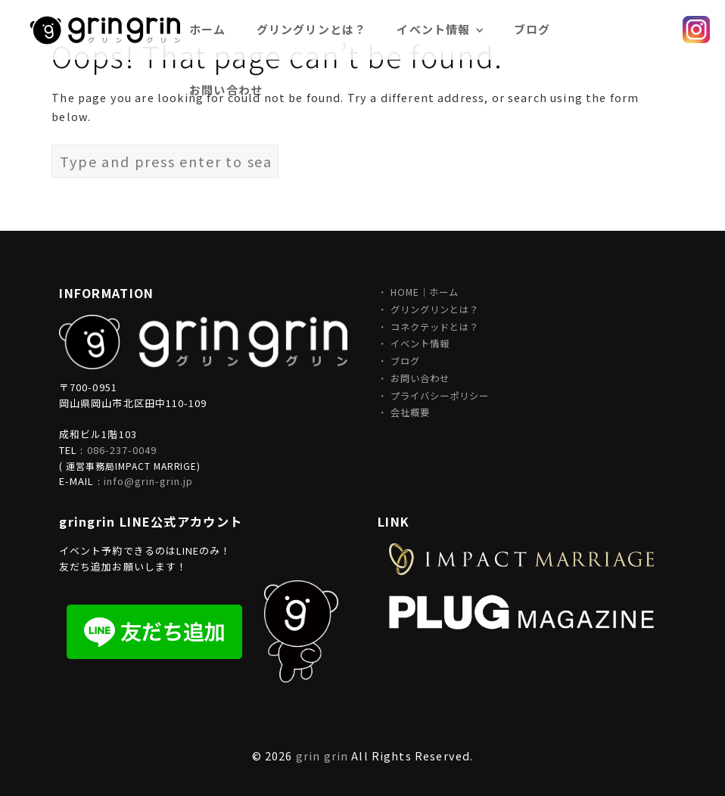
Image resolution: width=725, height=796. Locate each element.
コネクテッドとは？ (435, 327)
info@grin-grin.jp (149, 481)
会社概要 (410, 412)
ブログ (405, 361)
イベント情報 (420, 343)
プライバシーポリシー (440, 396)
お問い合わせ (226, 90)
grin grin (322, 755)
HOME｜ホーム (425, 292)
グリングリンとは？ (435, 309)
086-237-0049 (122, 450)
